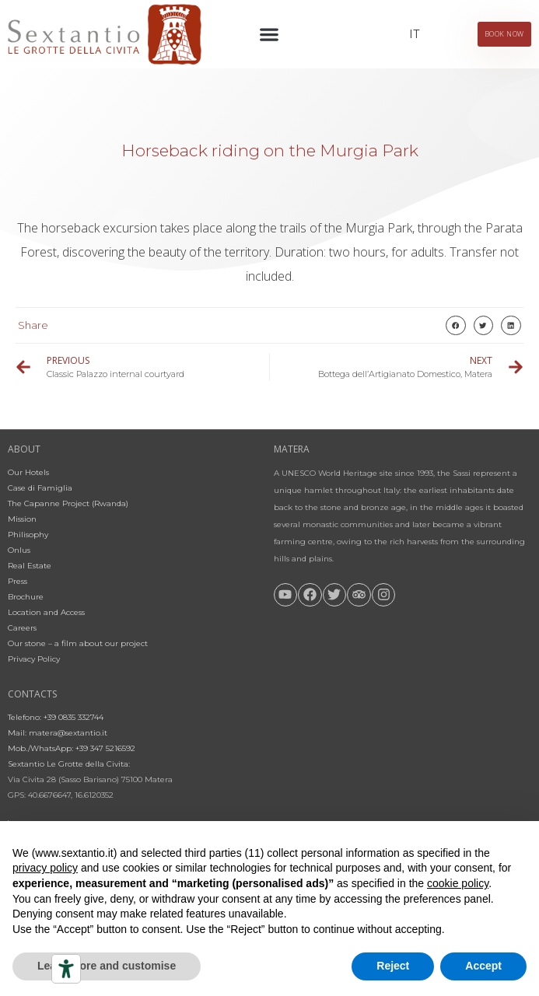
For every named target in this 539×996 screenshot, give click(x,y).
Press (17, 581)
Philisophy (28, 534)
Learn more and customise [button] (106, 965)
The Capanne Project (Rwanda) (68, 503)
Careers (22, 628)
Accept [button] (483, 965)
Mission (22, 519)
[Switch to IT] (414, 34)
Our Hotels (28, 472)
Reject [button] (392, 965)
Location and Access (46, 612)
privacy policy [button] (45, 867)
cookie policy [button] (457, 883)
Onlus (19, 550)
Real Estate (29, 566)
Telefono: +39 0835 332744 (55, 717)
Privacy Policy (34, 659)
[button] (269, 34)
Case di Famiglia (40, 488)
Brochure (26, 597)
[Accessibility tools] (66, 969)
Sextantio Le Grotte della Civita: (69, 764)
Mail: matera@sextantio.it (57, 733)
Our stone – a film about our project (78, 643)
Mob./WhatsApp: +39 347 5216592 (71, 748)
